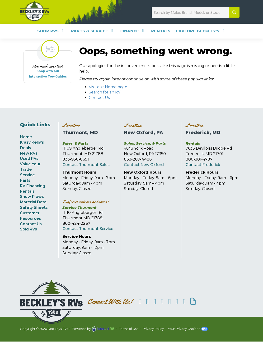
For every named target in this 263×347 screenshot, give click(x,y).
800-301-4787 (199, 159)
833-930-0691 (75, 159)
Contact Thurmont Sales (86, 164)
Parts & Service (93, 31)
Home (26, 137)
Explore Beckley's (201, 31)
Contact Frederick (203, 164)
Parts (25, 180)
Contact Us (99, 97)
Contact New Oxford (144, 164)
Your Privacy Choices (188, 329)
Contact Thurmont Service (87, 228)
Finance (133, 31)
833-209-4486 (138, 159)
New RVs (29, 153)
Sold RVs (28, 229)
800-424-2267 (76, 223)
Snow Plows (32, 196)
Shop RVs (51, 31)
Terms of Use (129, 329)
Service (27, 175)
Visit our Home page (108, 87)
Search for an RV (105, 92)
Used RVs (29, 158)
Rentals (160, 31)
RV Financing (32, 186)
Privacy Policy (153, 329)
